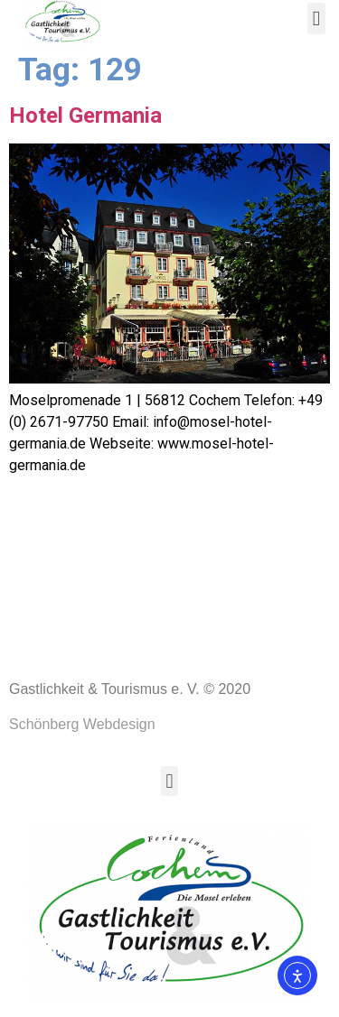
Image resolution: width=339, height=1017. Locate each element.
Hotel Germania (85, 120)
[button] (316, 18)
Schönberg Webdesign (82, 728)
